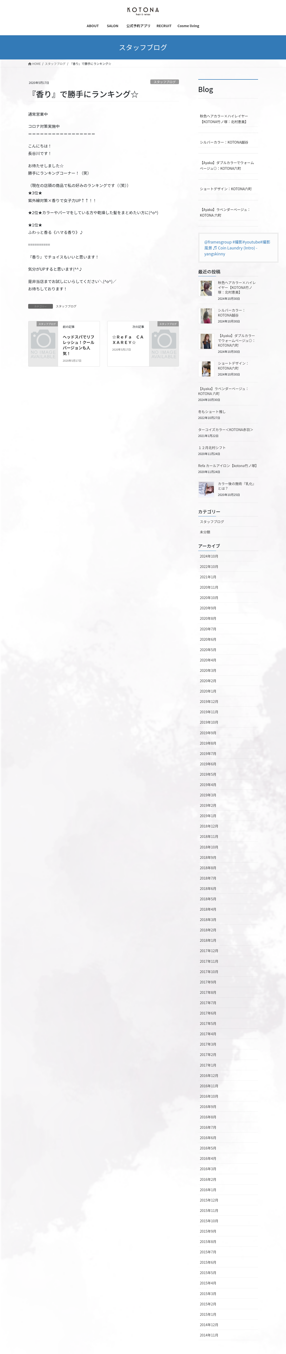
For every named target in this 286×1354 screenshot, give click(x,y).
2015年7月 (208, 1251)
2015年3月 (208, 1293)
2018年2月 (208, 929)
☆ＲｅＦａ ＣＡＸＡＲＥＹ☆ (128, 339)
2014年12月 (209, 1324)
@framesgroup (218, 242)
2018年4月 (208, 909)
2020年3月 (208, 670)
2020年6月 (208, 639)
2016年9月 (208, 1106)
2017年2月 (208, 1054)
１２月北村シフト (212, 447)
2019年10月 (209, 722)
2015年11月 (209, 1210)
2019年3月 (208, 794)
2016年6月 (208, 1137)
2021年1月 (208, 576)
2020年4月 (208, 660)
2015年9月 (208, 1231)
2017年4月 (208, 1033)
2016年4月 (208, 1158)
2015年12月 (209, 1200)
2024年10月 (209, 556)
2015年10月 (209, 1220)
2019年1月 (208, 815)
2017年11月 (209, 961)
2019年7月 (208, 753)
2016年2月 (208, 1179)
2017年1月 (208, 1065)
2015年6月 (208, 1262)
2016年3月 (208, 1168)
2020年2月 (208, 680)
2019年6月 (208, 763)
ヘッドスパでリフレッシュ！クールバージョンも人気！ (78, 345)
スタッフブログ (165, 81)
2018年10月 (209, 847)
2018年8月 (208, 867)
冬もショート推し (212, 411)
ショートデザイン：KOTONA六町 (226, 188)
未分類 (205, 531)
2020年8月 (208, 618)
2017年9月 (208, 981)
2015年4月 (208, 1282)
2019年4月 (208, 784)
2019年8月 (208, 743)
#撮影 (238, 242)
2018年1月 (208, 940)
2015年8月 (208, 1241)
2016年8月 (208, 1116)
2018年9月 (208, 857)
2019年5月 (208, 774)
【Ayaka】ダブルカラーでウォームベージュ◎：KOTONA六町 (227, 165)
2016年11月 (209, 1085)
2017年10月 (209, 971)
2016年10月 (209, 1096)
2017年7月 (208, 1002)
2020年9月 (208, 607)
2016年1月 (208, 1189)
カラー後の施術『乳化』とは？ (237, 486)
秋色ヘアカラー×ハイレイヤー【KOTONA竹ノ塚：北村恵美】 (224, 118)
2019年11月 (209, 711)
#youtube (251, 242)
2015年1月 (208, 1314)
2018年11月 (209, 836)
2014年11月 (209, 1335)
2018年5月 (208, 898)
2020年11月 (209, 587)
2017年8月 (208, 992)
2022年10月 (209, 566)
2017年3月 (208, 1044)
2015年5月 (208, 1272)
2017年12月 (209, 950)
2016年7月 (208, 1127)
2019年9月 (208, 732)
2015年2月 (208, 1303)
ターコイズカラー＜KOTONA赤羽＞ (225, 429)
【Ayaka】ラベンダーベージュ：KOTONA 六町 (225, 212)
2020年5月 (208, 649)
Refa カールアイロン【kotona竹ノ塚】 (228, 465)
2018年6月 (208, 888)
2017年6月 (208, 1013)
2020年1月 (208, 691)
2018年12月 (209, 826)
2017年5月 (208, 1023)
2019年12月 (209, 701)
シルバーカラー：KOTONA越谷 (224, 142)
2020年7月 (208, 628)
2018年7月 (208, 878)
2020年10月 (209, 597)
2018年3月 (208, 919)
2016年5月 (208, 1148)
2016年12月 (209, 1075)
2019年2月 (208, 805)
